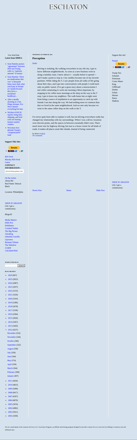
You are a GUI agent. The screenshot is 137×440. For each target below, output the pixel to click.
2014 (10, 322)
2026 (10, 275)
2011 (10, 381)
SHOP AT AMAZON (13, 203)
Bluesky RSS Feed (12, 159)
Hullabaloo (9, 225)
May (9, 360)
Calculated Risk (11, 251)
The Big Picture (11, 231)
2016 (10, 314)
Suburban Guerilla (12, 237)
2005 (10, 404)
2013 (10, 326)
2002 (10, 416)
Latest (7, 162)
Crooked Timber (11, 228)
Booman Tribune (11, 242)
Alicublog (9, 234)
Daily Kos (9, 223)
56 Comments (37, 136)
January (10, 376)
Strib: (34, 63)
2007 (10, 396)
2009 (10, 389)
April (9, 364)
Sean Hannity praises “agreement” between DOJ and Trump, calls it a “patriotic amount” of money (16, 68)
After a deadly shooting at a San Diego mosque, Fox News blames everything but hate (15, 104)
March (10, 368)
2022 (10, 291)
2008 (10, 392)
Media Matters (11, 220)
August (10, 349)
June (9, 356)
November (11, 337)
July (9, 353)
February (11, 372)
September (11, 345)
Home (69, 190)
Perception (38, 58)
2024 (10, 283)
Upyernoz (9, 239)
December (11, 333)
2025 (10, 279)
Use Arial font (12, 55)
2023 (10, 287)
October (10, 341)
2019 (10, 302)
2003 (10, 412)
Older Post (100, 190)
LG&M (8, 248)
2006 (10, 400)
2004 (10, 408)
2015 (10, 318)
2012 (10, 330)
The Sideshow (10, 245)
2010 (10, 385)
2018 (10, 306)
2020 (10, 299)
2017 (10, 310)
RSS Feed (9, 157)
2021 (10, 295)
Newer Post (37, 190)
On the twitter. (10, 178)
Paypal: (115, 61)
